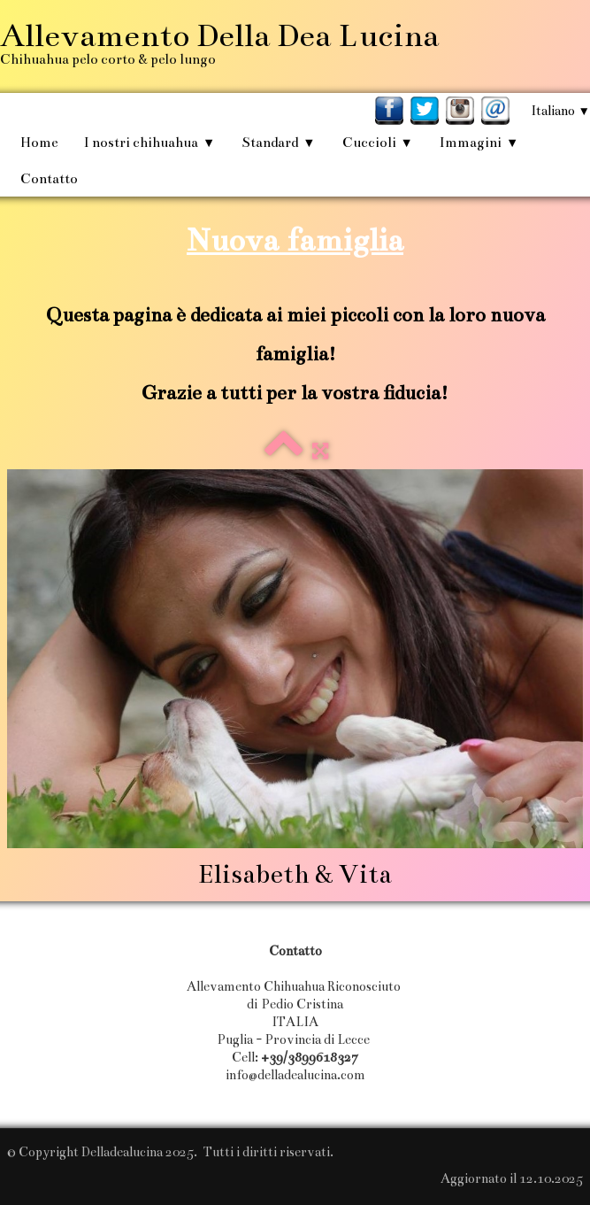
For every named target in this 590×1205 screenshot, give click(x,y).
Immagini (479, 142)
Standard (278, 142)
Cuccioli (377, 142)
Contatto (49, 178)
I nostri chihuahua (149, 142)
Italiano (560, 111)
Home (38, 142)
